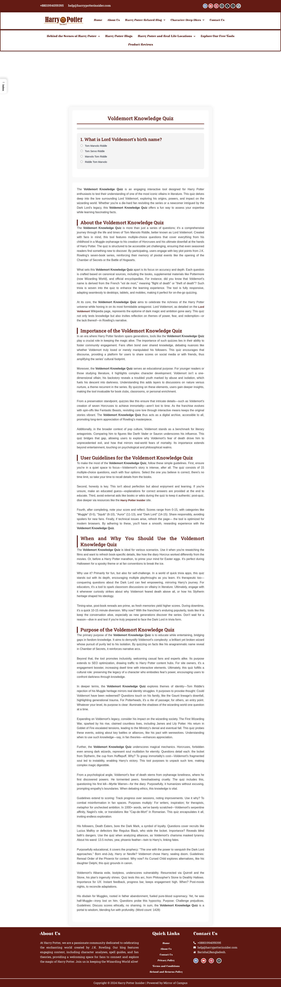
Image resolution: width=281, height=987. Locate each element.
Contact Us (217, 20)
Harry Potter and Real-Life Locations (166, 36)
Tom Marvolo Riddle (93, 145)
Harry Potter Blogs (118, 36)
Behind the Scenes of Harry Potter (73, 36)
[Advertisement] (140, 78)
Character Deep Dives (187, 20)
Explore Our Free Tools (217, 36)
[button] (145, 20)
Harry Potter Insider (133, 500)
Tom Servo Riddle (92, 151)
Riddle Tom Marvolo (93, 161)
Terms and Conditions (166, 966)
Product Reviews (140, 44)
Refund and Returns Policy (166, 972)
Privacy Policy (166, 960)
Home (98, 20)
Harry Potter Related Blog (145, 20)
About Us (114, 20)
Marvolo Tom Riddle (93, 156)
